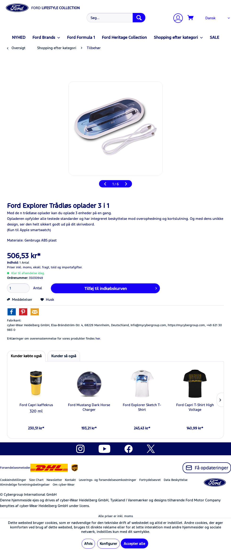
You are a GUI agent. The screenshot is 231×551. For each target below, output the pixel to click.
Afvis (88, 543)
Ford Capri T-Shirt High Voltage (195, 407)
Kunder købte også (26, 356)
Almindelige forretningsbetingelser (25, 485)
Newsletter (54, 480)
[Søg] (139, 17)
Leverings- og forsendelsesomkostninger (107, 480)
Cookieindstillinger (13, 480)
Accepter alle (134, 543)
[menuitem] (115, 17)
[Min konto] (176, 18)
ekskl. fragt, (41, 267)
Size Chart (36, 480)
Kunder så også (63, 356)
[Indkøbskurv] (190, 18)
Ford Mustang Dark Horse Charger (89, 407)
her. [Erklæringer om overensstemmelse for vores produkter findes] (98, 339)
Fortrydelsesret (150, 480)
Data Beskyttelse (175, 480)
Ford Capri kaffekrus (36, 405)
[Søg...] (116, 17)
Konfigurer (108, 543)
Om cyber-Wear (64, 485)
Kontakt (70, 480)
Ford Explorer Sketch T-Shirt (142, 407)
